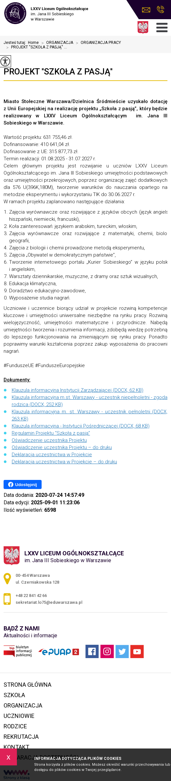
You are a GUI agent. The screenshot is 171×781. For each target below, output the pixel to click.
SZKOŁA (14, 695)
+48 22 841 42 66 (160, 9)
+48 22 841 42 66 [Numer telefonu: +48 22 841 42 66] (31, 595)
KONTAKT (16, 747)
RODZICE (15, 726)
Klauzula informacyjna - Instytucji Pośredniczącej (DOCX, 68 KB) (81, 426)
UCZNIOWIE (19, 715)
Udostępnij (22, 484)
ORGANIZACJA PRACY (97, 43)
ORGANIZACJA (56, 43)
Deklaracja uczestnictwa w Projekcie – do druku (64, 462)
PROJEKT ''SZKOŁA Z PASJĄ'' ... (35, 47)
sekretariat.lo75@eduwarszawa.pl (146, 9)
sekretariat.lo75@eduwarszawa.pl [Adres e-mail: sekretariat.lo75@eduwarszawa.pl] (49, 602)
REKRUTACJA (21, 736)
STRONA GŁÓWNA (27, 684)
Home (33, 43)
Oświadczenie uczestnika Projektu (49, 440)
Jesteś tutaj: (16, 43)
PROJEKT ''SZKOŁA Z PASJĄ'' (58, 71)
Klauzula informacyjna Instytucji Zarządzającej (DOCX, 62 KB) (77, 390)
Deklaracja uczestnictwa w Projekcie (52, 454)
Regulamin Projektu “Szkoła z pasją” (51, 433)
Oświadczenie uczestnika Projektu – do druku (62, 447)
